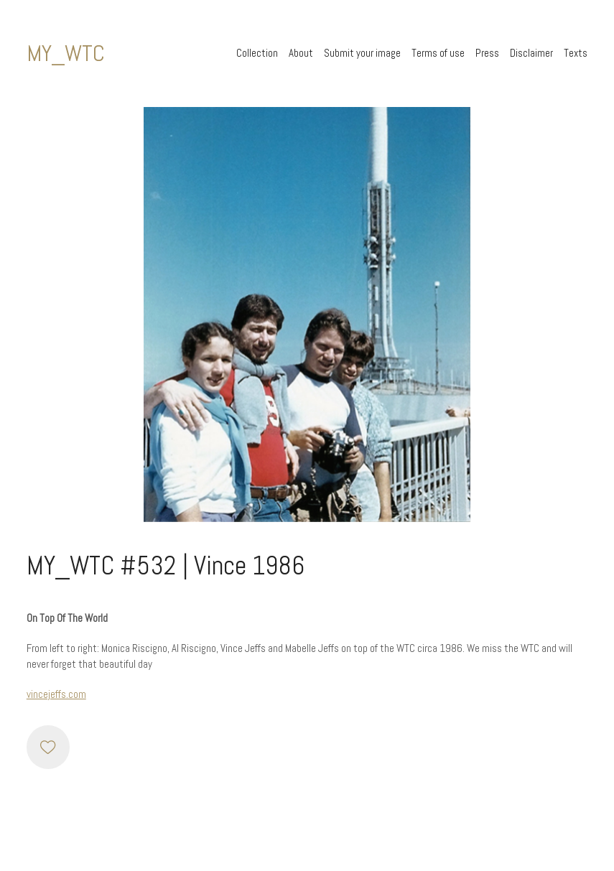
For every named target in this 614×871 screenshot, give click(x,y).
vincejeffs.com (56, 694)
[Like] (48, 746)
